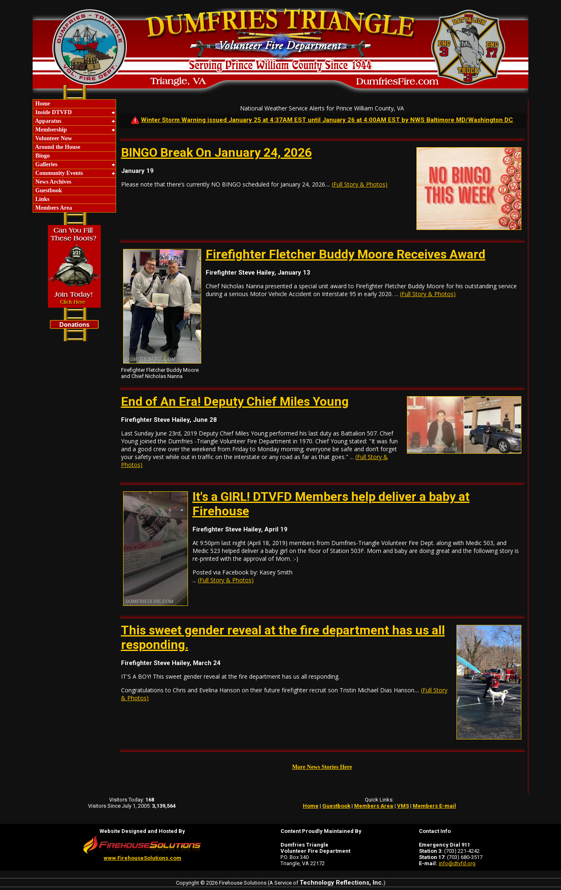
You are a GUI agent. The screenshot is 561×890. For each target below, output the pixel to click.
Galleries (45, 164)
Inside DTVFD (53, 112)
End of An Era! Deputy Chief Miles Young (235, 401)
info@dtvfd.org (457, 863)
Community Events (58, 173)
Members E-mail (434, 806)
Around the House (57, 147)
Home (42, 103)
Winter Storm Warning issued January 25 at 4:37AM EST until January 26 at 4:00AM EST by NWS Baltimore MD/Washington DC (327, 120)
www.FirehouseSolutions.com (142, 858)
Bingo (42, 156)
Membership (50, 130)
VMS (403, 806)
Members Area (53, 208)
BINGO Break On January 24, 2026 (216, 152)
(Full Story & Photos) (359, 184)
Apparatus (48, 121)
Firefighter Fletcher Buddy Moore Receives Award (345, 254)
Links (42, 199)
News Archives (52, 182)
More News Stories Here (322, 767)
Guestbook (48, 190)
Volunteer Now (53, 138)
